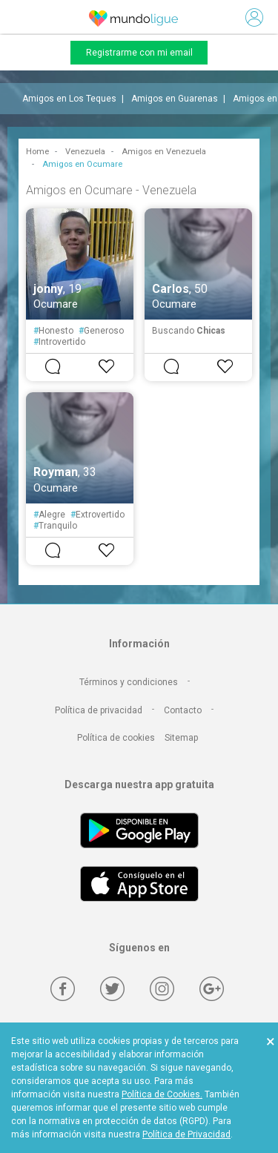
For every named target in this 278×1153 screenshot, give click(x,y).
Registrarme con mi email (139, 52)
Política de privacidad (98, 710)
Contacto (183, 710)
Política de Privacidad (186, 1134)
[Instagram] (162, 989)
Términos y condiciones (128, 682)
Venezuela (85, 151)
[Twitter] (112, 989)
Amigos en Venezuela (164, 151)
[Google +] (211, 989)
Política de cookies (116, 738)
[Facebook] (62, 989)
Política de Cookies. (162, 1094)
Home (37, 151)
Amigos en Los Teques (69, 98)
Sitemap (181, 738)
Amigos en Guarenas (174, 98)
